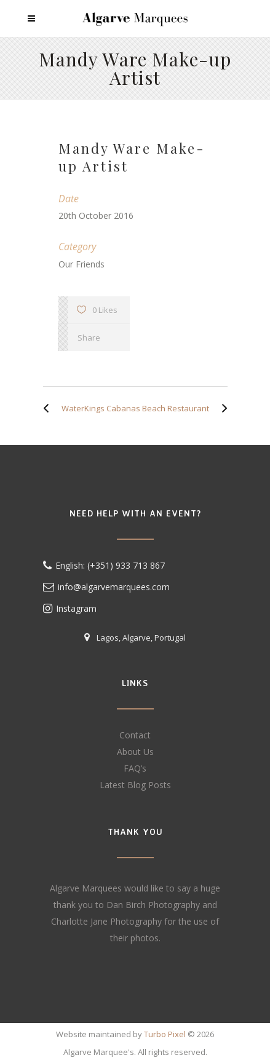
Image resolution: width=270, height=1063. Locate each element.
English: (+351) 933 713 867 (110, 565)
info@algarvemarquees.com (114, 587)
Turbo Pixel (165, 1034)
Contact (135, 735)
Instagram (70, 608)
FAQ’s (135, 768)
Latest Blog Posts (135, 785)
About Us (135, 751)
